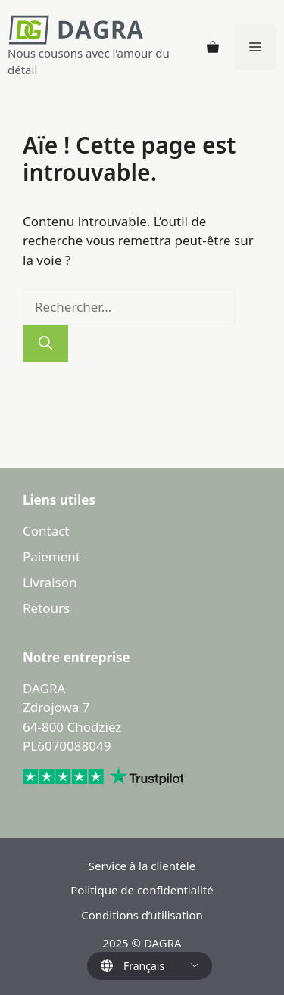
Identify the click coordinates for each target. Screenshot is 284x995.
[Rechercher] (45, 343)
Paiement (51, 556)
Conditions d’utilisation (142, 914)
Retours (46, 608)
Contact (46, 530)
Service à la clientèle (142, 865)
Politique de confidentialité (141, 889)
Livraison (49, 582)
